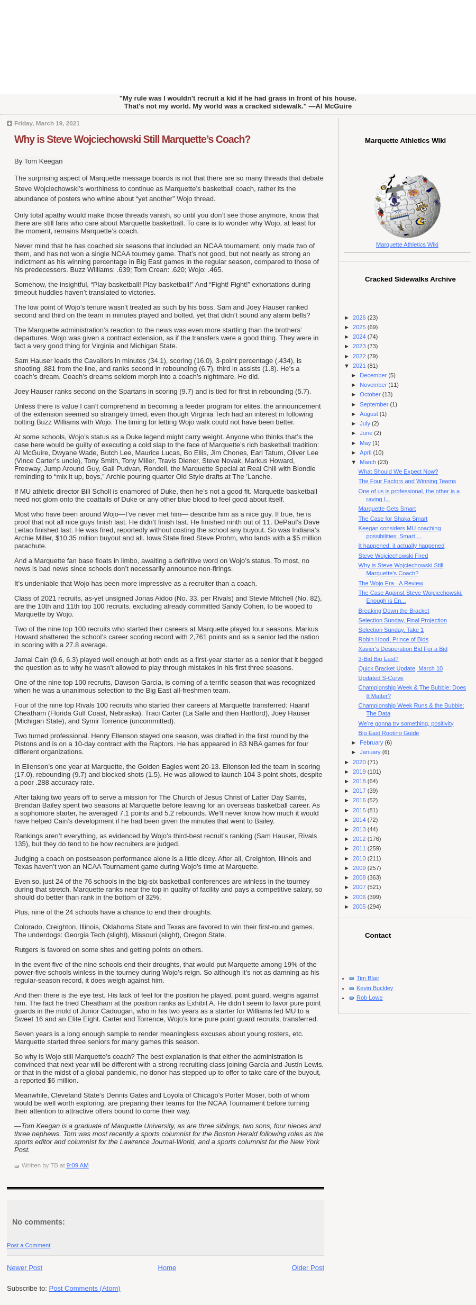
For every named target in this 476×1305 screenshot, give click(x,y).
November (374, 385)
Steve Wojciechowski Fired (393, 555)
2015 (360, 810)
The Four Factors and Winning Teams (407, 481)
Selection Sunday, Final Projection (403, 620)
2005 (360, 906)
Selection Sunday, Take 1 (391, 630)
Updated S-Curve (381, 678)
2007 (360, 887)
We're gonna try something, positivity (406, 723)
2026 (360, 317)
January (371, 752)
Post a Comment (28, 1245)
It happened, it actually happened (402, 545)
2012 (360, 839)
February (372, 742)
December (374, 375)
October (371, 394)
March (369, 462)
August (369, 414)
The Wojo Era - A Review (391, 583)
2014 (360, 820)
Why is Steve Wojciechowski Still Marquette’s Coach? (132, 139)
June (367, 433)
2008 (360, 877)
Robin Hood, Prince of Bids (394, 639)
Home (167, 1268)
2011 (360, 848)
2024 (360, 336)
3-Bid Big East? (379, 659)
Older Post (308, 1268)
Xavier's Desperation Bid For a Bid (403, 649)
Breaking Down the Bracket (394, 611)
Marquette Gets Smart (387, 508)
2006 (360, 897)
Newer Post (24, 1268)
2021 (360, 365)
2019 (360, 771)
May (366, 443)
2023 (360, 346)
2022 (360, 356)
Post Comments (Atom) (85, 1288)
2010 (360, 858)
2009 (360, 868)
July (366, 423)
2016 (360, 800)
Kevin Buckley (374, 988)
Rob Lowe (369, 997)
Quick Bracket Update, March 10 (401, 668)
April (366, 452)
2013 (360, 829)
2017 (360, 790)
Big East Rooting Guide (389, 733)
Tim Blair (367, 978)
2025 (360, 327)
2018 (360, 781)
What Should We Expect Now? (398, 471)
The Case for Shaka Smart (393, 518)
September (375, 404)
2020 (360, 762)
